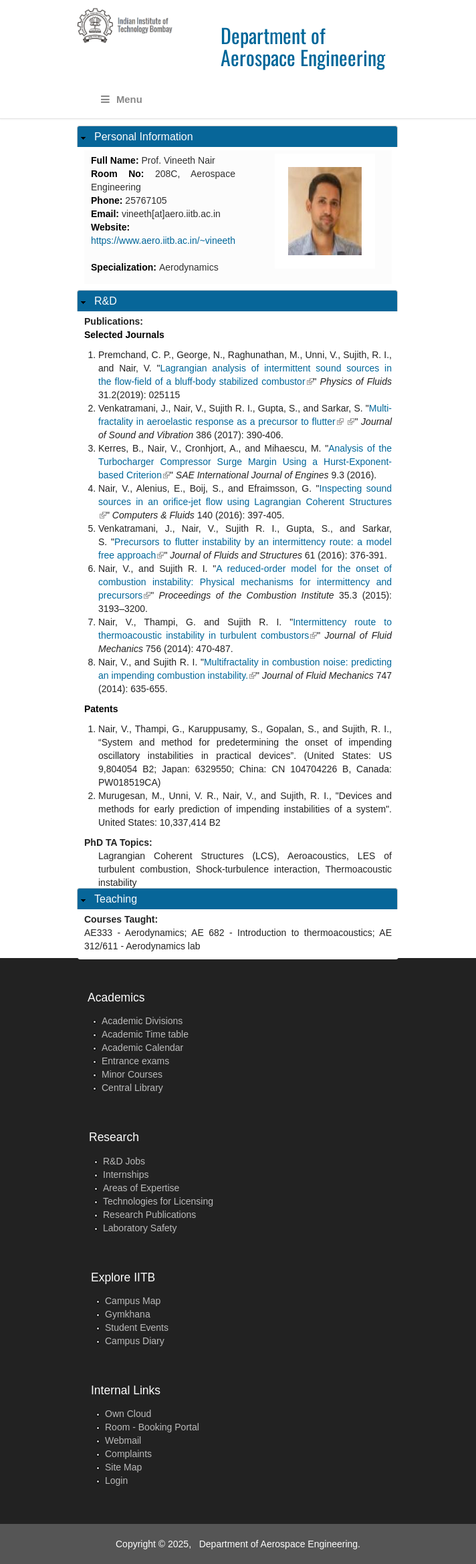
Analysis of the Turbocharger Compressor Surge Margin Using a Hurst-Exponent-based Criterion (245, 461)
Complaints (128, 1453)
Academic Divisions (142, 1020)
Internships (125, 1174)
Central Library (132, 1087)
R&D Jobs (124, 1161)
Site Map (123, 1467)
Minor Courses (132, 1074)
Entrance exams (135, 1061)
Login (116, 1480)
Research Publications (149, 1214)
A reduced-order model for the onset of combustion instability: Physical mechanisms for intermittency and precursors (245, 582)
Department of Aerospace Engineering (303, 46)
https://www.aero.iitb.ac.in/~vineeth (163, 240)
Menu (121, 99)
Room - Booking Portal (152, 1427)
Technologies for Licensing (158, 1201)
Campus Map (132, 1300)
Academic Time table (145, 1034)
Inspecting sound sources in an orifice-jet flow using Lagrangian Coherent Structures (245, 501)
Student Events (136, 1327)
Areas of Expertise (141, 1188)
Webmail (123, 1440)
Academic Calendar (142, 1047)
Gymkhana (127, 1314)
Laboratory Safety (140, 1228)
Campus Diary (134, 1341)
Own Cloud (128, 1413)
